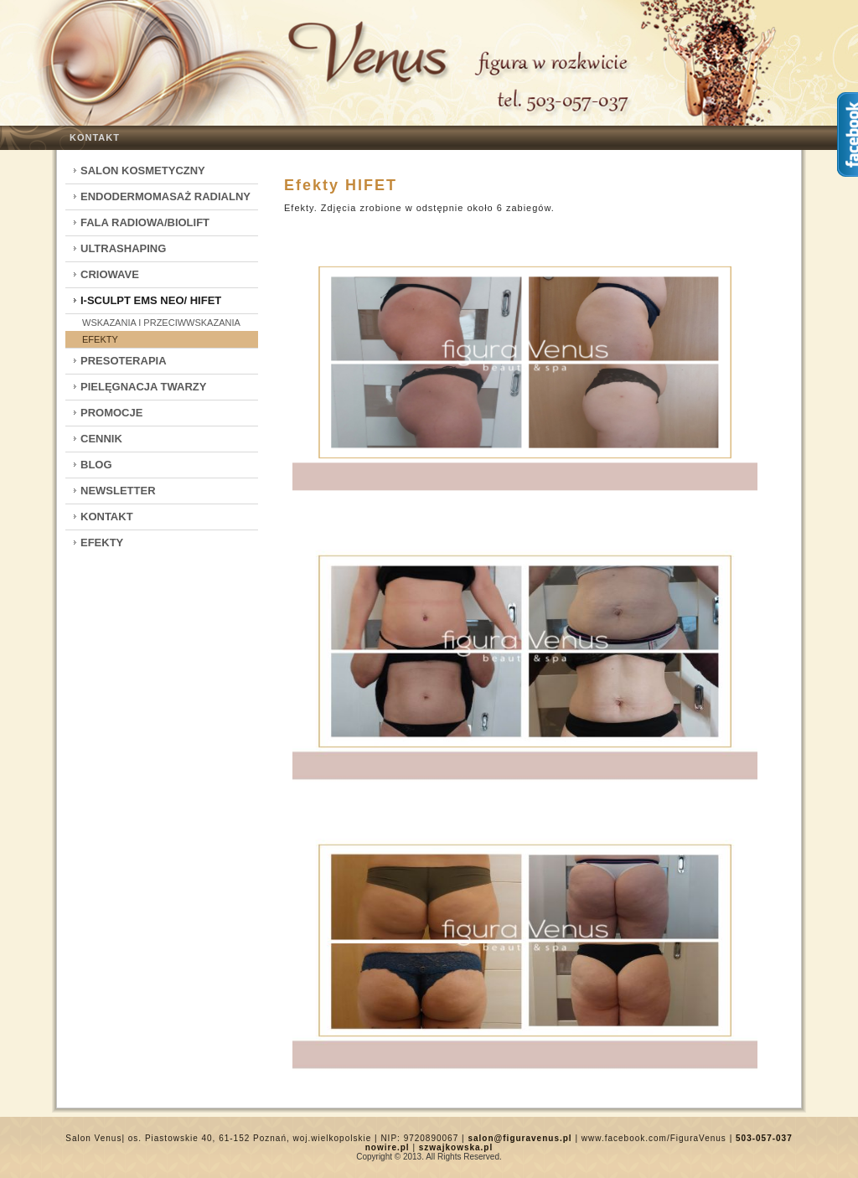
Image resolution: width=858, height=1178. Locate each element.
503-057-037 (764, 1138)
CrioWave (109, 274)
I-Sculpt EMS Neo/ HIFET (150, 300)
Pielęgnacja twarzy (143, 386)
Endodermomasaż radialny (165, 196)
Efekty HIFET (340, 185)
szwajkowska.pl (456, 1147)
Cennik (101, 438)
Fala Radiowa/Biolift (144, 222)
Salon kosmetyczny (142, 170)
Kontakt (95, 137)
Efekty (100, 339)
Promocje (111, 412)
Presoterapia (123, 360)
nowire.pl (387, 1147)
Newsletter (118, 490)
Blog (96, 464)
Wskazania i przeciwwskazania (161, 323)
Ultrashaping (123, 248)
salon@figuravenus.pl (519, 1138)
